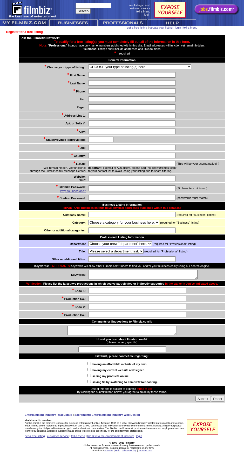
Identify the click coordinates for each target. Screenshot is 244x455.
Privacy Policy (129, 453)
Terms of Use (145, 453)
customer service (58, 439)
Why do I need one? (72, 190)
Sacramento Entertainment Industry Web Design (107, 417)
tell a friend (190, 27)
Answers (108, 453)
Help (117, 453)
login (178, 27)
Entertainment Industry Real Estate (48, 417)
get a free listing (137, 27)
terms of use (145, 391)
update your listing (161, 27)
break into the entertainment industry (110, 439)
